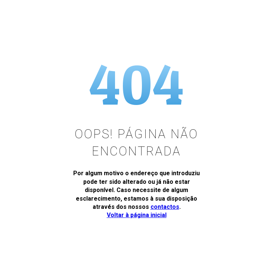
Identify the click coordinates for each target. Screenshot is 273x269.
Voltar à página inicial (137, 215)
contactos (165, 206)
